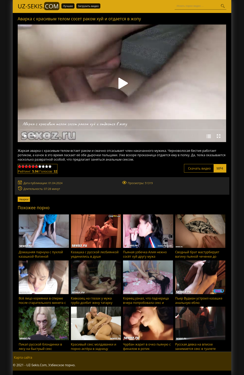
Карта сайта (23, 357)
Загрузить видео (88, 6)
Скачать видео (205, 168)
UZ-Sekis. (38, 6)
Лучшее (68, 6)
